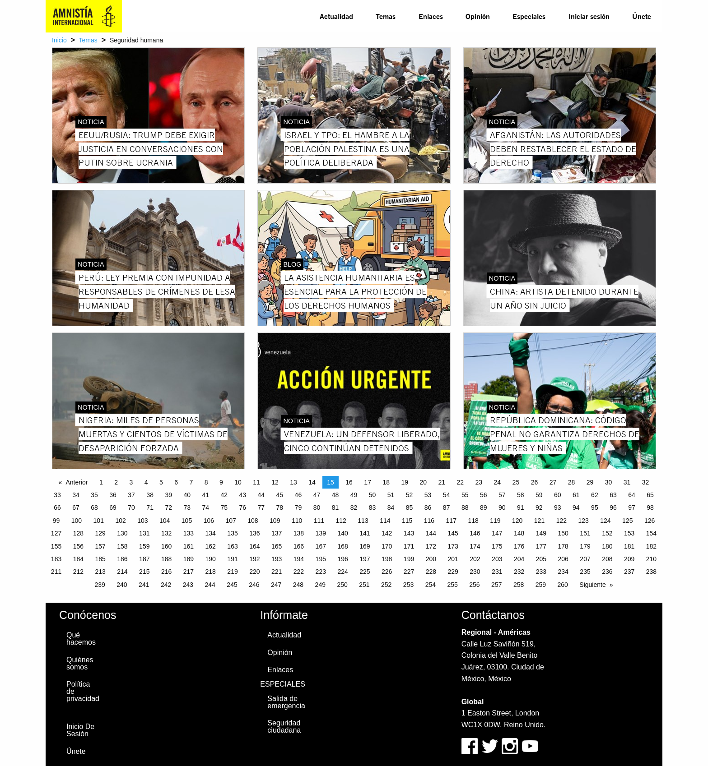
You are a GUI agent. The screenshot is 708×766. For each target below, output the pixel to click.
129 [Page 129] (100, 533)
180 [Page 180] (607, 546)
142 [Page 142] (387, 533)
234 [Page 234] (563, 571)
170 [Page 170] (387, 546)
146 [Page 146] (475, 533)
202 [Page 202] (475, 559)
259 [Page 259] (541, 584)
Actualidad (336, 16)
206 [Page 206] (563, 559)
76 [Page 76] (243, 507)
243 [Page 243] (188, 584)
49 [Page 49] (354, 494)
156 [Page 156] (78, 546)
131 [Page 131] (144, 533)
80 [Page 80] (317, 507)
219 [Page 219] (232, 571)
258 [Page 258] (518, 584)
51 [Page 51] (391, 494)
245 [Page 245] (232, 584)
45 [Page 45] (280, 494)
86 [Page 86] (428, 507)
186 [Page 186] (122, 559)
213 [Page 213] (100, 571)
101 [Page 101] (98, 520)
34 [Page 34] (75, 494)
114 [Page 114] (385, 520)
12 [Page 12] (275, 482)
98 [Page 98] (650, 507)
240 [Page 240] (121, 584)
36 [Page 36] (112, 494)
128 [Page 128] (78, 533)
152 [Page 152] (607, 533)
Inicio (59, 40)
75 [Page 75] (224, 507)
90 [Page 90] (502, 507)
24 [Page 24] (497, 482)
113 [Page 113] (363, 520)
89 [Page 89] (483, 507)
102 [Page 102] (120, 520)
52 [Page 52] (409, 494)
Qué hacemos (81, 638)
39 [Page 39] (168, 494)
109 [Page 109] (275, 520)
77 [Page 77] (261, 507)
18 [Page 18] (386, 482)
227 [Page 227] (409, 571)
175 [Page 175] (497, 546)
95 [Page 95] (594, 507)
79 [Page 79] (298, 507)
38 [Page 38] (150, 494)
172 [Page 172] (431, 546)
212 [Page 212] (78, 571)
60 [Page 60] (557, 494)
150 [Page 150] (563, 533)
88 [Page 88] (465, 507)
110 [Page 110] (297, 520)
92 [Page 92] (539, 507)
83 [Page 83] (372, 507)
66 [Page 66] (57, 507)
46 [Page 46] (298, 494)
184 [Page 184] (78, 559)
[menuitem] (336, 16)
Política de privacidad (82, 691)
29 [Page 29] (590, 482)
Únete (641, 16)
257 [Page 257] (496, 584)
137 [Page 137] (276, 533)
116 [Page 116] (429, 520)
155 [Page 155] (56, 546)
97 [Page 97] (631, 507)
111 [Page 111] (319, 520)
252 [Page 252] (386, 584)
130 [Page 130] (122, 533)
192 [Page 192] (254, 559)
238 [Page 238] (651, 571)
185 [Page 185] (100, 559)
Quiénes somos (79, 663)
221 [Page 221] (276, 571)
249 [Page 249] (320, 584)
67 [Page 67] (75, 507)
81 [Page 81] (335, 507)
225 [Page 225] (364, 571)
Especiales (528, 16)
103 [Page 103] (142, 520)
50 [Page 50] (372, 494)
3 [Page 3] (131, 482)
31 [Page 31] (627, 482)
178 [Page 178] (563, 546)
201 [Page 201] (452, 559)
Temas (386, 16)
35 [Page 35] (94, 494)
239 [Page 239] (99, 584)
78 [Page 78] (280, 507)
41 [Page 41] (205, 494)
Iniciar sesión (589, 16)
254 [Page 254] (430, 584)
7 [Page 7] (191, 482)
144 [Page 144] (431, 533)
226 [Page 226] (387, 571)
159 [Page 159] (144, 546)
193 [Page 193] (276, 559)
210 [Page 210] (651, 559)
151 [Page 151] (585, 533)
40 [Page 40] (187, 494)
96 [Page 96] (613, 507)
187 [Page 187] (144, 559)
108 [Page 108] (252, 520)
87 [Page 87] (446, 507)
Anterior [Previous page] (76, 482)
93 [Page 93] (557, 507)
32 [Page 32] (645, 482)
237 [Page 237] (629, 571)
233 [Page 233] (541, 571)
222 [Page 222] (298, 571)
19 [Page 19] (404, 482)
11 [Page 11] (256, 482)
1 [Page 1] (101, 482)
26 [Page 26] (534, 482)
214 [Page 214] (122, 571)
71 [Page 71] (150, 507)
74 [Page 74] (205, 507)
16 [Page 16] (349, 482)
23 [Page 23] (479, 482)
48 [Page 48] (335, 494)
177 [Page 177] (541, 546)
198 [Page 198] (387, 559)
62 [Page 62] (594, 494)
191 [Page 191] (232, 559)
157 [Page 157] (100, 546)
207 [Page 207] (585, 559)
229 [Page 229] (452, 571)
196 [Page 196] (342, 559)
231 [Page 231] (497, 571)
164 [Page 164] (254, 546)
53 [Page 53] (428, 494)
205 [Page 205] (541, 559)
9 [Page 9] (221, 482)
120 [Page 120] (517, 520)
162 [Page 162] (210, 546)
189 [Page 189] (188, 559)
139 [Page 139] (321, 533)
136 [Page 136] (254, 533)
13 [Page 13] (293, 482)
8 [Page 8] (206, 482)
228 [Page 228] (431, 571)
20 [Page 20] (423, 482)
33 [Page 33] (57, 494)
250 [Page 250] (342, 584)
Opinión (478, 16)
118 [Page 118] (473, 520)
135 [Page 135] (232, 533)
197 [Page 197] (364, 559)
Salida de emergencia (286, 702)
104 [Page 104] (164, 520)
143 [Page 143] (409, 533)
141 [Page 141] (364, 533)
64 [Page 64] (631, 494)
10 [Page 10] (238, 482)
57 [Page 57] (502, 494)
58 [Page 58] (520, 494)
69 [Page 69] (112, 507)
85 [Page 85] (409, 507)
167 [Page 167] (321, 546)
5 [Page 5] (161, 482)
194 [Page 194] (298, 559)
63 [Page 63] (613, 494)
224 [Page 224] (342, 571)
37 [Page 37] (131, 494)
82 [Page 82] (354, 507)
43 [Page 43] (243, 494)
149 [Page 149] (541, 533)
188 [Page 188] (166, 559)
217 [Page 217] (188, 571)
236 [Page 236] (607, 571)
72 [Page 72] (168, 507)
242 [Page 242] (166, 584)
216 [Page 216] (166, 571)
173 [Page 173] (452, 546)
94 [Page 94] (576, 507)
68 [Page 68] (94, 507)
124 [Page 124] (605, 520)
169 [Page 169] (364, 546)
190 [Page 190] (210, 559)
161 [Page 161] (188, 546)
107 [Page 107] (230, 520)
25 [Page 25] (516, 482)
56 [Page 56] (483, 494)
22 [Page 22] (460, 482)
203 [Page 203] (497, 559)
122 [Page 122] (561, 520)
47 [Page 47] (317, 494)
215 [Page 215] (144, 571)
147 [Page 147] (497, 533)
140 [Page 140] (342, 533)
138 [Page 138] (298, 533)
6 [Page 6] (176, 482)
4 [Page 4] (146, 482)
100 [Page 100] (76, 520)
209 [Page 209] (629, 559)
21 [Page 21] (441, 482)
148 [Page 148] (519, 533)
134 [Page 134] (210, 533)
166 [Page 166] (298, 546)
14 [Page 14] (312, 482)
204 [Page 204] (519, 559)
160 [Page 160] (166, 546)
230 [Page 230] (475, 571)
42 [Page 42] (224, 494)
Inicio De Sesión (80, 730)
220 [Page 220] (254, 571)
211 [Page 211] (56, 571)
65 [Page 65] (650, 494)
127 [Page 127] (56, 533)
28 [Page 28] (571, 482)
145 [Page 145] (452, 533)
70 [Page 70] (131, 507)
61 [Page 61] (576, 494)
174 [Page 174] (475, 546)
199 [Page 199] (409, 559)
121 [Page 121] (539, 520)
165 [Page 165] (276, 546)
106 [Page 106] (209, 520)
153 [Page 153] (629, 533)
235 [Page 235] (585, 571)
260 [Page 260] (563, 584)
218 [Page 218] (210, 571)
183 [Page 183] (56, 559)
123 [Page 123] (583, 520)
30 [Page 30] (608, 482)
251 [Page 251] (364, 584)
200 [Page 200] (431, 559)
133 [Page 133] (188, 533)
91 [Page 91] (520, 507)
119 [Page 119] (495, 520)
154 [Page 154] (651, 533)
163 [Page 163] (232, 546)
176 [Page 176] (519, 546)
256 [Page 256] (474, 584)
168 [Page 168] (342, 546)
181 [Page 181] (629, 546)
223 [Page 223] (321, 571)
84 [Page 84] (391, 507)
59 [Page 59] (539, 494)
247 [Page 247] (276, 584)
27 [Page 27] (553, 482)
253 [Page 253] (408, 584)
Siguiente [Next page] (592, 584)
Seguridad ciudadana (284, 726)
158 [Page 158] (122, 546)
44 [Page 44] (261, 494)
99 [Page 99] (56, 520)
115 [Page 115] (407, 520)
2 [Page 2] (116, 482)
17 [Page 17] (367, 482)
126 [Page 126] (649, 520)
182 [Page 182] (651, 546)
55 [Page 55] (465, 494)
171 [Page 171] (409, 546)
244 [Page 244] (210, 584)
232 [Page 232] (519, 571)
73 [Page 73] (187, 507)
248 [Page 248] (298, 584)
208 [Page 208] (607, 559)
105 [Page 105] (187, 520)
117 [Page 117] (451, 520)
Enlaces (431, 16)
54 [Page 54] (446, 494)
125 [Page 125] (627, 520)
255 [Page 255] (452, 584)
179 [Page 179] (585, 546)
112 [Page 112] (341, 520)
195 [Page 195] (321, 559)
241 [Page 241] (144, 584)
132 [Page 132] (166, 533)
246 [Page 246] (254, 584)
